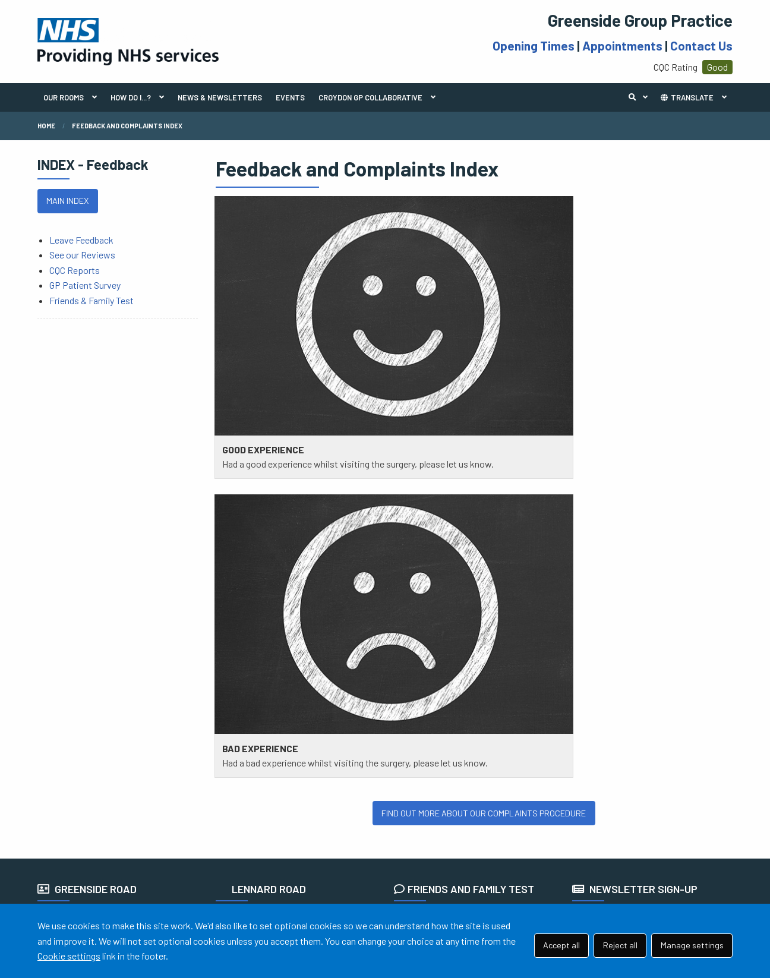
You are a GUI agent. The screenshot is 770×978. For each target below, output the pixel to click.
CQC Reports (74, 270)
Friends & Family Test (91, 300)
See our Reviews (82, 254)
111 (101, 649)
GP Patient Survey (85, 285)
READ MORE (425, 623)
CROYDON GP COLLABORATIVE (370, 97)
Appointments (622, 45)
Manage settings (692, 945)
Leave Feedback (81, 239)
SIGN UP (596, 640)
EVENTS (290, 97)
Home (46, 126)
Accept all (561, 945)
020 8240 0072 (117, 633)
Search (641, 97)
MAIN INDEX (67, 200)
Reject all (620, 945)
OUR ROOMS (63, 97)
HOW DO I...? (131, 97)
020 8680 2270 (294, 633)
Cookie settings (68, 955)
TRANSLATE (686, 97)
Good (717, 66)
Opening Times (534, 45)
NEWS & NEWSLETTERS (220, 97)
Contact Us (701, 45)
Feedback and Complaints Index (127, 126)
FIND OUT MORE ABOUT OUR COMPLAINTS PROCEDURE (483, 458)
